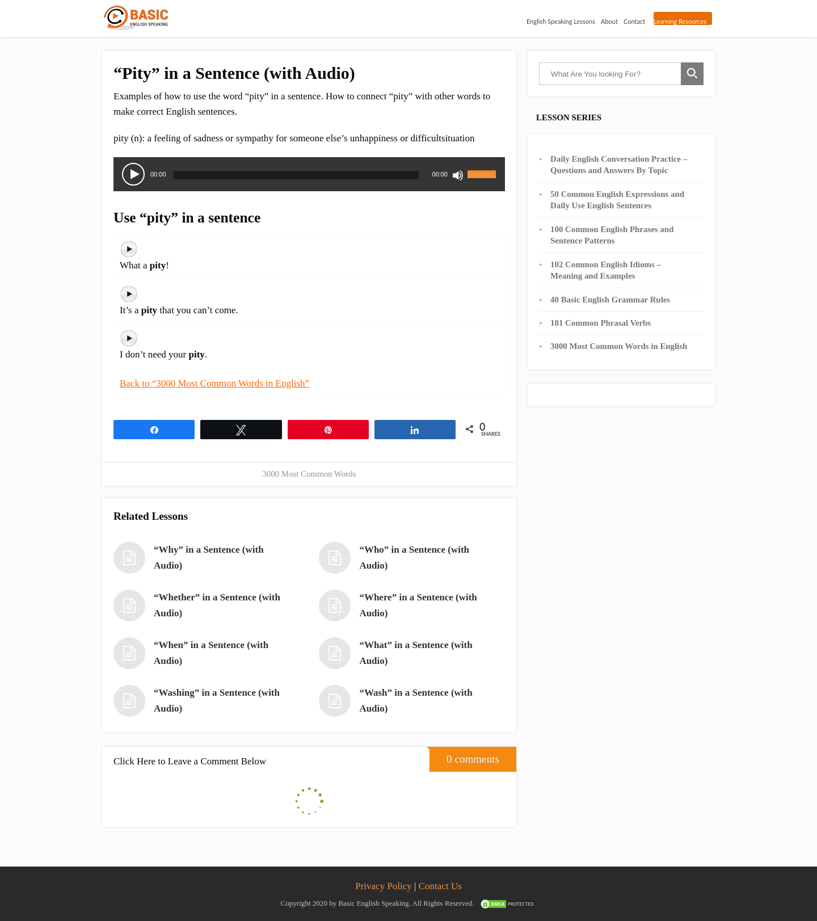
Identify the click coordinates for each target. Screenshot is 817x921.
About (607, 20)
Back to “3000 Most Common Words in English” (214, 383)
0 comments (464, 756)
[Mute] (458, 175)
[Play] (133, 174)
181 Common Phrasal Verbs (600, 322)
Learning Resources (678, 21)
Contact (632, 20)
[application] (309, 174)
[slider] (296, 175)
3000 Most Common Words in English (618, 346)
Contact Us (440, 886)
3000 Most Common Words (309, 473)
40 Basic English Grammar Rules (610, 299)
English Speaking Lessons (558, 20)
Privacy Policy (383, 886)
